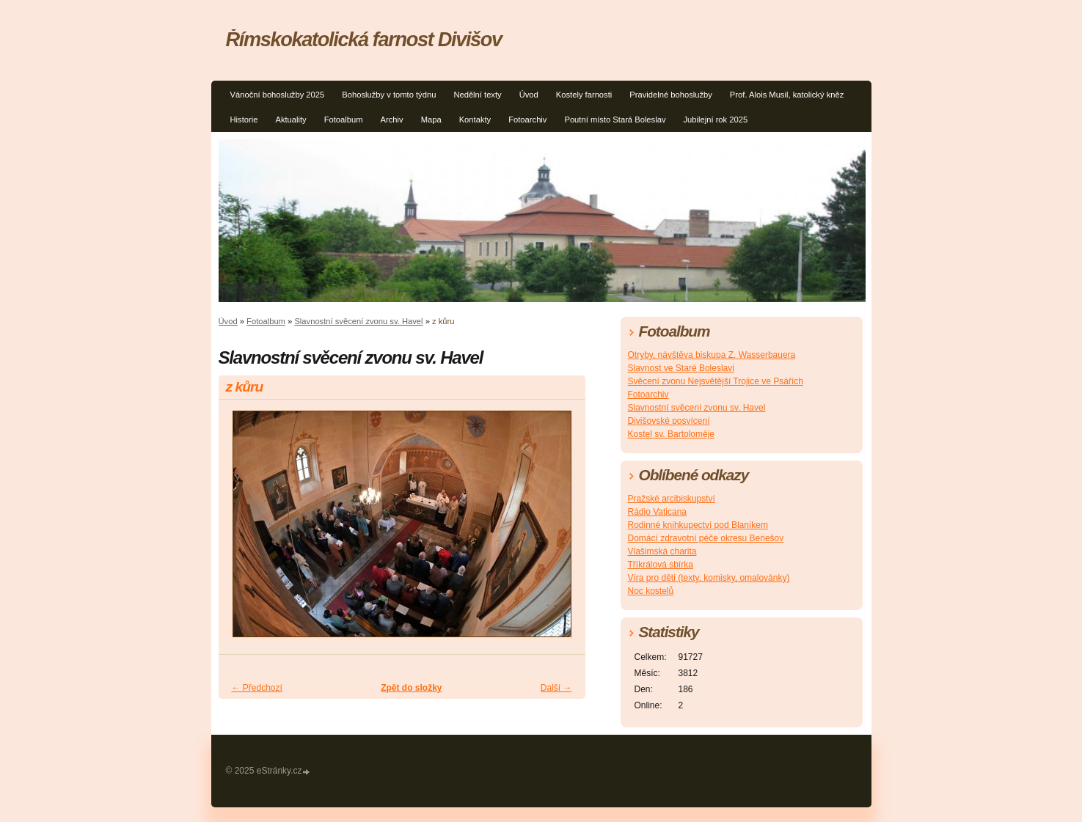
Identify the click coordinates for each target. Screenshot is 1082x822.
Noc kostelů (651, 591)
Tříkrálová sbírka (660, 564)
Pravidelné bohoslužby (670, 94)
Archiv (392, 119)
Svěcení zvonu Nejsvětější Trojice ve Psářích (715, 381)
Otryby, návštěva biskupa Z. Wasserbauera (712, 355)
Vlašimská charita (662, 551)
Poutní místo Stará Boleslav (614, 119)
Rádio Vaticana (657, 512)
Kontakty (475, 119)
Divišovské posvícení (669, 421)
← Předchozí (257, 688)
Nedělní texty (477, 94)
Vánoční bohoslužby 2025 (277, 94)
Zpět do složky (411, 688)
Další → (556, 688)
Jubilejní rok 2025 (715, 119)
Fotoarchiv (527, 119)
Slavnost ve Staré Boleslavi (681, 368)
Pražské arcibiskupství (671, 498)
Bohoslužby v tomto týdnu (389, 94)
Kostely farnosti (584, 94)
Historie (244, 119)
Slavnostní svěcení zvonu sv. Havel (358, 321)
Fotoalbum (343, 119)
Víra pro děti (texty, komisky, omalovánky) (709, 578)
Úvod (528, 94)
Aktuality (290, 119)
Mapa (431, 119)
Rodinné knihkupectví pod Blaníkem (698, 525)
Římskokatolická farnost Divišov (364, 39)
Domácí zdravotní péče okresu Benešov (706, 538)
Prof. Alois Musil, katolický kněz (787, 94)
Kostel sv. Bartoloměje (671, 434)
